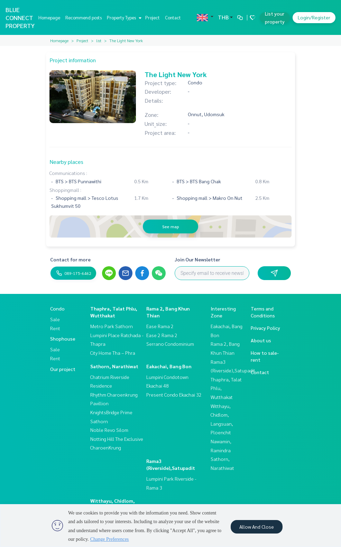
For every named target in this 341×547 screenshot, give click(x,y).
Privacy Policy (265, 328)
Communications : (68, 173)
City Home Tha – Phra (112, 353)
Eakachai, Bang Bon (169, 366)
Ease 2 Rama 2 (161, 335)
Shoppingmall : (65, 190)
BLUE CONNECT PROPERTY (20, 17)
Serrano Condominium (170, 344)
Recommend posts (83, 17)
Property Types (123, 17)
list (98, 40)
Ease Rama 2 (160, 326)
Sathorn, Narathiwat (114, 366)
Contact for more (70, 259)
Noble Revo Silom (109, 430)
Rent (55, 328)
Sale (55, 319)
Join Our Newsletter (197, 259)
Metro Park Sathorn (111, 326)
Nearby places (66, 161)
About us (261, 340)
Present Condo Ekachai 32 (174, 394)
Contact (173, 17)
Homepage (49, 17)
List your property (275, 17)
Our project (62, 369)
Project (152, 17)
